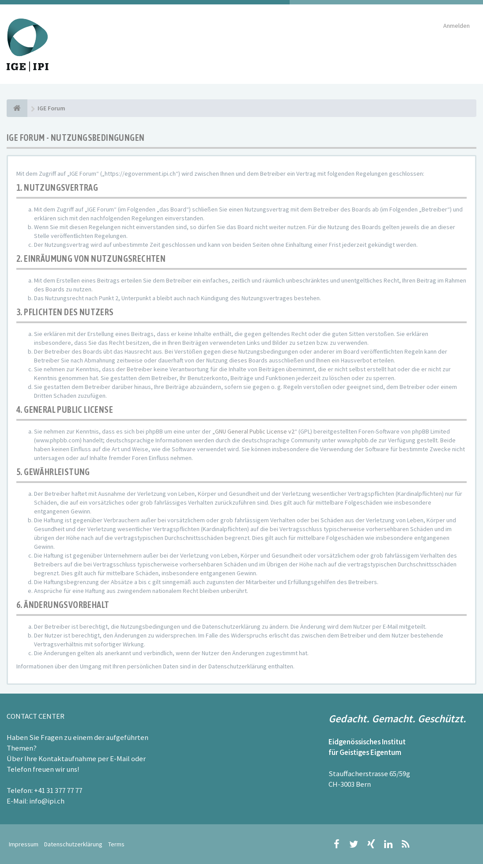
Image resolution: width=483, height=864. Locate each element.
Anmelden (456, 26)
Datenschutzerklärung (73, 844)
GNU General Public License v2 (254, 431)
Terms (116, 844)
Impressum (23, 844)
